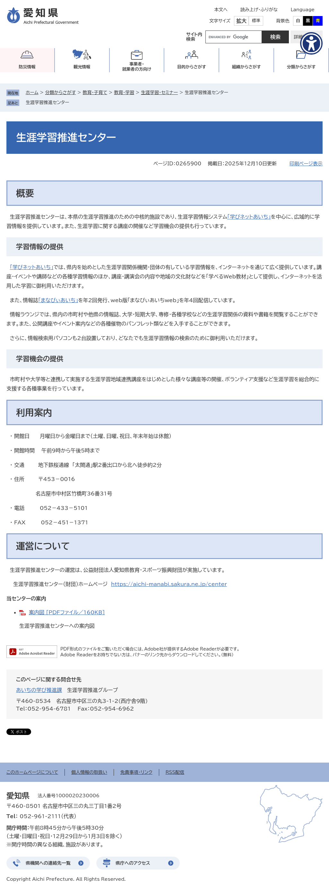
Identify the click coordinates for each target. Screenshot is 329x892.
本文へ (221, 9)
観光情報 (82, 67)
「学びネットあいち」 (249, 216)
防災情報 (27, 67)
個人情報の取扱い (89, 772)
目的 (191, 67)
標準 (256, 21)
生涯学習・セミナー (159, 92)
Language (302, 9)
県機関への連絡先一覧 (48, 863)
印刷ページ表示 (306, 163)
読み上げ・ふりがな (259, 9)
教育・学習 (124, 92)
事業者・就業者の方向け (137, 66)
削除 (74, 102)
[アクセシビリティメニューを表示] (311, 43)
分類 (301, 67)
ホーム (32, 92)
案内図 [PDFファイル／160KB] (67, 612)
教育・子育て (94, 92)
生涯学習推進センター (47, 102)
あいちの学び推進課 (39, 690)
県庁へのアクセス (133, 863)
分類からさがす (60, 92)
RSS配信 (175, 772)
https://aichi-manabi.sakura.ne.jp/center (169, 584)
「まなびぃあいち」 (58, 300)
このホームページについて (32, 772)
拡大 (241, 20)
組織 (246, 67)
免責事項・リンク (136, 772)
